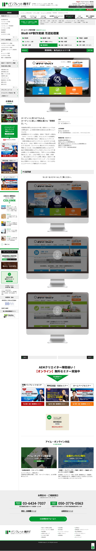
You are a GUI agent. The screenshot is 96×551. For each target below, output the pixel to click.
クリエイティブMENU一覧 (8, 93)
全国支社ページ (67, 511)
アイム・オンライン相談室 (48, 529)
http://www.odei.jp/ (71, 147)
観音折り (61, 22)
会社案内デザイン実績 (6, 43)
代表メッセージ (62, 533)
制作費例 (44, 531)
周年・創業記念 (81, 20)
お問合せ (90, 9)
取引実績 (59, 9)
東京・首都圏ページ (28, 511)
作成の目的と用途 (6, 66)
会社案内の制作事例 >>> (64, 140)
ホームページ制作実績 (46, 12)
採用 (49, 20)
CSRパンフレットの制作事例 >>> (66, 142)
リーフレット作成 (5, 28)
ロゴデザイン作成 (5, 34)
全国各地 (42, 23)
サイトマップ (78, 537)
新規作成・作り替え (6, 80)
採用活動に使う (5, 71)
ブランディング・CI (71, 20)
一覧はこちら (7, 244)
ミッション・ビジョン (67, 9)
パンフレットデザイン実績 (7, 45)
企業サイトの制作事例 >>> (64, 145)
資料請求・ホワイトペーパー (81, 529)
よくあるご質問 (45, 535)
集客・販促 (61, 20)
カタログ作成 (4, 23)
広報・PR (54, 20)
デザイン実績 (36, 12)
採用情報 (60, 535)
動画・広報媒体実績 (6, 57)
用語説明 (44, 537)
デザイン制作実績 (6, 39)
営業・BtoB (42, 20)
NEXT (89, 50)
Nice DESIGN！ (68, 22)
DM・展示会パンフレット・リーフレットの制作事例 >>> (72, 143)
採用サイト (81, 9)
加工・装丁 (54, 22)
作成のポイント (5, 16)
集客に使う (4, 82)
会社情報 (54, 9)
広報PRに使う (4, 76)
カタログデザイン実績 (6, 47)
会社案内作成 (4, 19)
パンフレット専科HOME (26, 12)
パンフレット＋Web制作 (7, 25)
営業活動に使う (5, 69)
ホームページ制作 (5, 53)
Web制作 (3, 30)
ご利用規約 (77, 535)
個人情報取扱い (78, 531)
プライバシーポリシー (80, 533)
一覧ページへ (15, 37)
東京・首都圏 (77, 22)
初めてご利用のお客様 (47, 528)
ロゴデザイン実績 (5, 55)
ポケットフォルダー (44, 22)
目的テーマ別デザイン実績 (8, 63)
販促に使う (4, 84)
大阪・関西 (85, 22)
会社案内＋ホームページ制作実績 (9, 50)
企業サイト (75, 9)
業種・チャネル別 (5, 73)
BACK (25, 50)
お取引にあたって (46, 533)
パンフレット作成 (5, 21)
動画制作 (3, 32)
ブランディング (5, 78)
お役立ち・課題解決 (9, 198)
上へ (93, 545)
